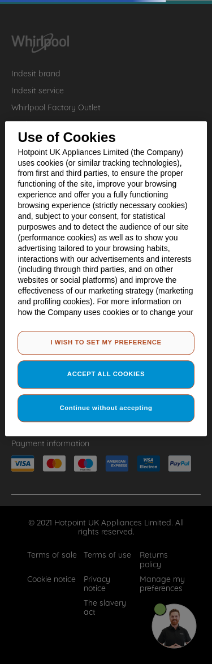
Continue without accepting (106, 407)
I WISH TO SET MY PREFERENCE (105, 342)
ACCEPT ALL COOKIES (106, 373)
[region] (105, 278)
